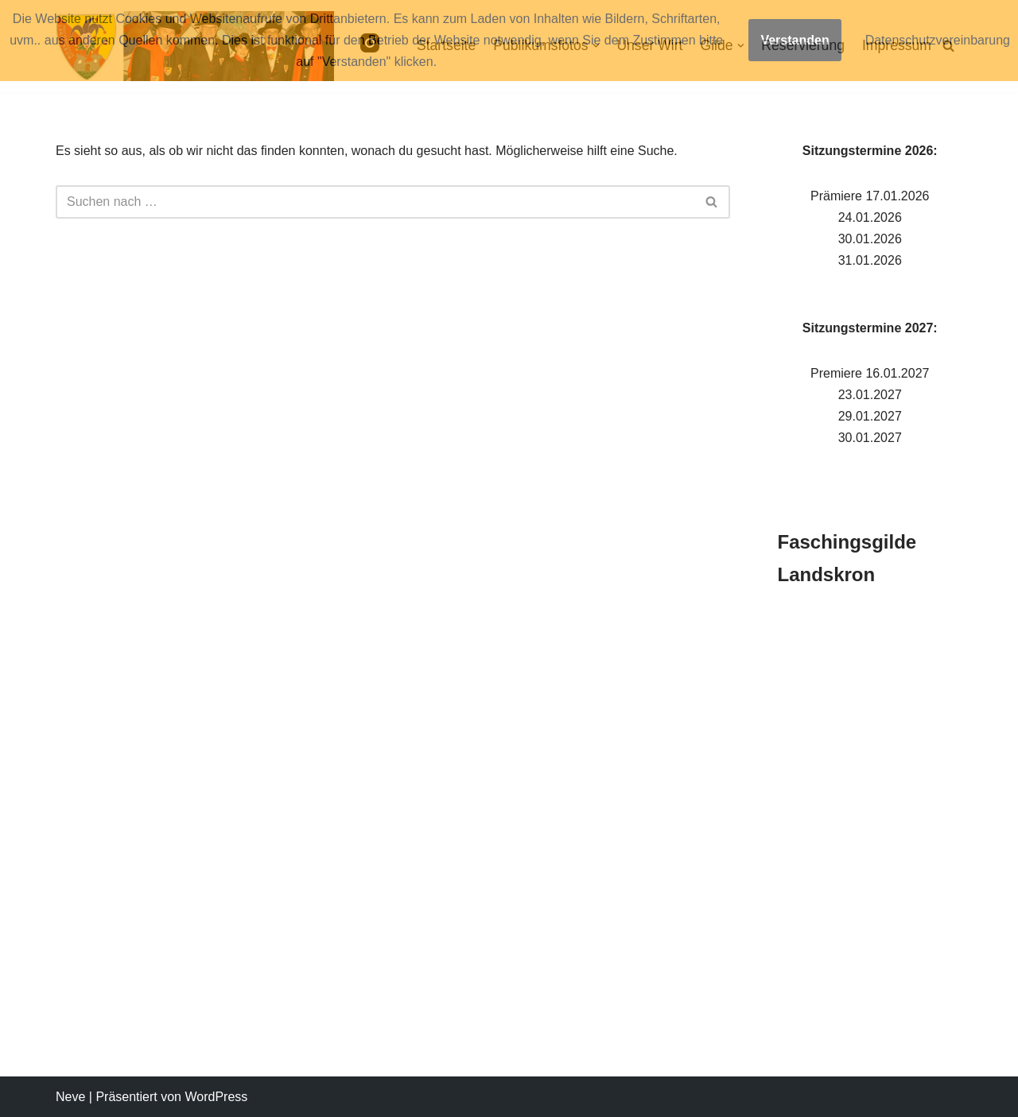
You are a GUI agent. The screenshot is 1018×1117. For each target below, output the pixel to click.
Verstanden (794, 40)
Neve (70, 1096)
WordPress (216, 1096)
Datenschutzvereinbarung (937, 40)
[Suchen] (375, 202)
